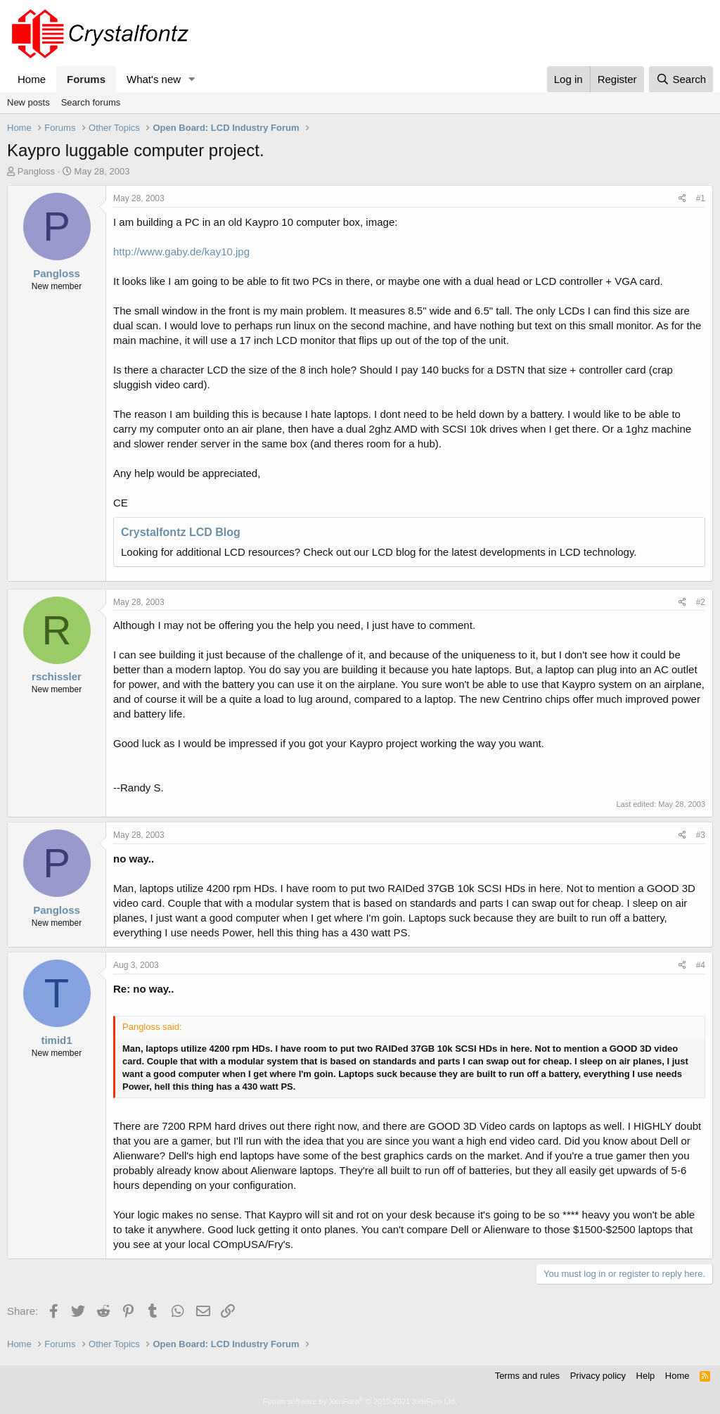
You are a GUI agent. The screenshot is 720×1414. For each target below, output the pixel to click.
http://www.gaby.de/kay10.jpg (181, 251)
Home (32, 79)
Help (645, 1375)
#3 (700, 835)
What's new (154, 79)
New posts (28, 102)
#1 (700, 198)
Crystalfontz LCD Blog (180, 532)
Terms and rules (527, 1375)
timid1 (56, 1040)
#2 (700, 602)
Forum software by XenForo (360, 1401)
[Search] (681, 79)
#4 (700, 965)
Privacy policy (598, 1375)
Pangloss (36, 171)
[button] (192, 79)
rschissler (57, 676)
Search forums (91, 102)
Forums (86, 79)
